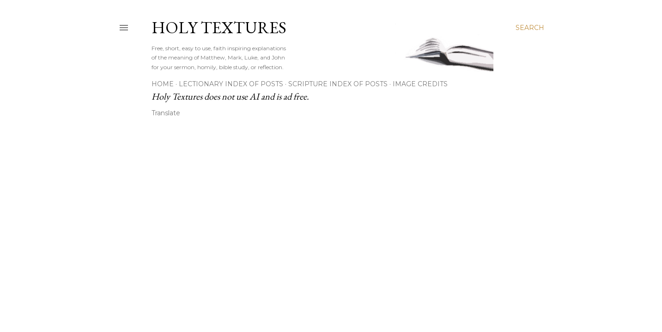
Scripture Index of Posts (338, 84)
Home (163, 84)
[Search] (530, 28)
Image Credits (420, 84)
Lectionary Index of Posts (231, 84)
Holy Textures (219, 27)
